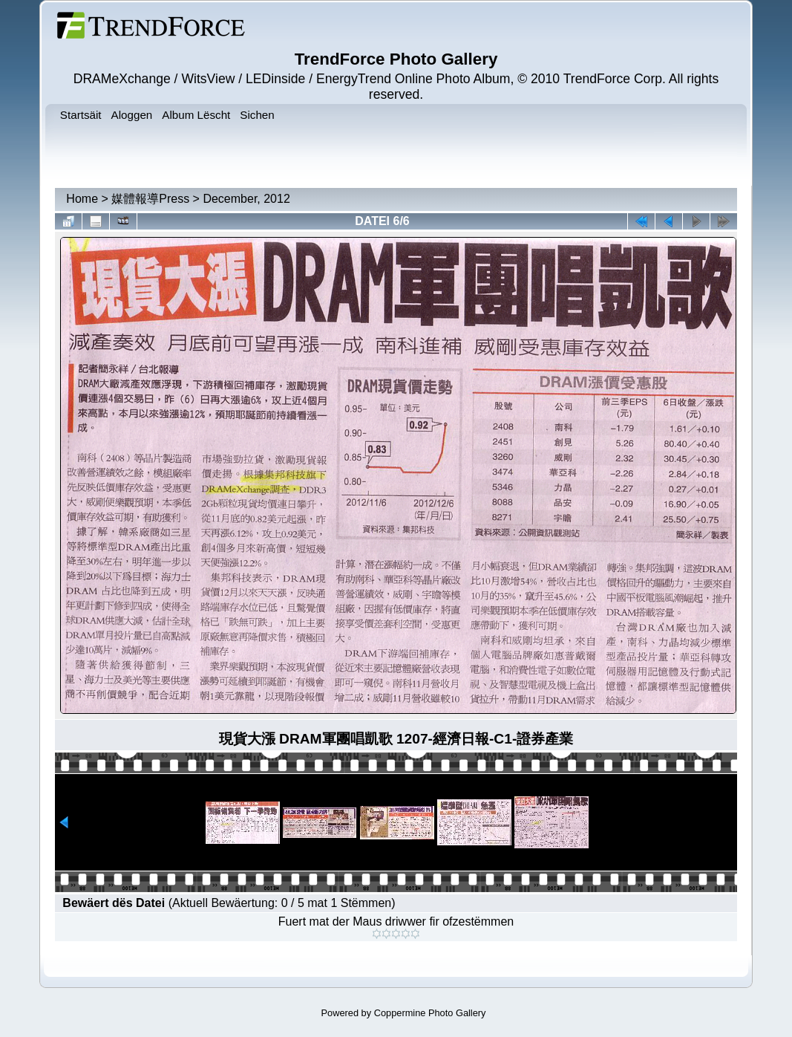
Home (82, 198)
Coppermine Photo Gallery (430, 1012)
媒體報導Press (150, 198)
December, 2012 (246, 198)
